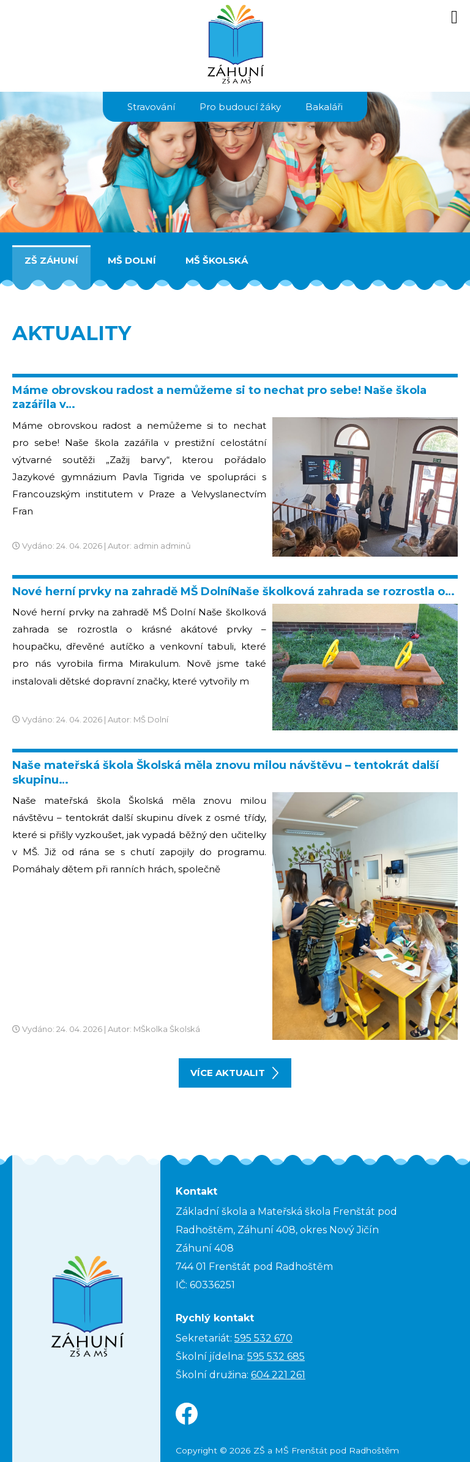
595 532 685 (276, 1356)
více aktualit (234, 1073)
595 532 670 (263, 1338)
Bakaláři (324, 107)
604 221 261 (278, 1375)
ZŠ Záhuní (51, 260)
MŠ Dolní (132, 260)
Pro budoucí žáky (240, 107)
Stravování (151, 107)
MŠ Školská (216, 260)
